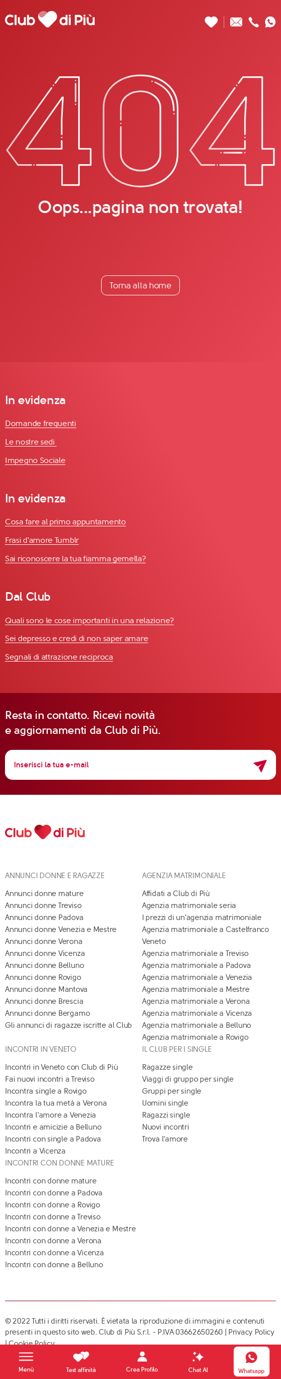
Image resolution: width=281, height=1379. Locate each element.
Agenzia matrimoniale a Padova (196, 965)
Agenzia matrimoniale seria (189, 905)
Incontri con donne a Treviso (53, 1216)
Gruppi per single (171, 1091)
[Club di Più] (50, 18)
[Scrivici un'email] (236, 19)
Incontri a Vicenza (35, 1151)
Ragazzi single (166, 1115)
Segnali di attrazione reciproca (59, 657)
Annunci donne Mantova (46, 989)
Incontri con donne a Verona (53, 1240)
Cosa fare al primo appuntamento (65, 521)
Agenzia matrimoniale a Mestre (195, 989)
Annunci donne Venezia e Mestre (61, 929)
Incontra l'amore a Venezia (50, 1115)
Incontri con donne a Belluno (54, 1264)
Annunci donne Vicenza (45, 953)
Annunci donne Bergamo (47, 1013)
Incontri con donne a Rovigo (52, 1204)
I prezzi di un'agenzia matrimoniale (202, 917)
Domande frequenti (40, 423)
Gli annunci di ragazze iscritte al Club (68, 1025)
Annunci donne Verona (44, 941)
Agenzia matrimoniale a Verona (196, 1001)
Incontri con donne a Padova (54, 1192)
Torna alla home (140, 285)
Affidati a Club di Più (176, 893)
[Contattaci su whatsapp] (270, 19)
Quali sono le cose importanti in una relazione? (89, 620)
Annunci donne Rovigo (43, 977)
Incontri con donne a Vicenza (54, 1252)
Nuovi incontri (165, 1127)
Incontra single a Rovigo (46, 1091)
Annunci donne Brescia (44, 1001)
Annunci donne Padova (44, 917)
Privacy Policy (251, 1332)
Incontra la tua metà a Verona (56, 1103)
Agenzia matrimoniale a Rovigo (195, 1037)
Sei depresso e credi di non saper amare (76, 638)
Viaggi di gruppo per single (188, 1079)
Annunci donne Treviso (43, 905)
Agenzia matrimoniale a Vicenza (197, 1013)
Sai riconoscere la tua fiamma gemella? (75, 558)
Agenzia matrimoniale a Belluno (196, 1025)
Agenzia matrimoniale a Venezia (197, 977)
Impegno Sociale (35, 460)
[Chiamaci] (254, 19)
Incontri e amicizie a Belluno (53, 1127)
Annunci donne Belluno (44, 965)
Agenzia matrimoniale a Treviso (195, 953)
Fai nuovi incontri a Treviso (50, 1079)
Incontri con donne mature (50, 1180)
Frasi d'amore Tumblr (42, 540)
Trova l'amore (165, 1139)
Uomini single (165, 1103)
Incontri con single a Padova (53, 1139)
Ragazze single (167, 1067)
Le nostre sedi (31, 442)
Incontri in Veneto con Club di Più (61, 1067)
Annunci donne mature (44, 893)
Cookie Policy (31, 1343)
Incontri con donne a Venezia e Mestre (70, 1228)
